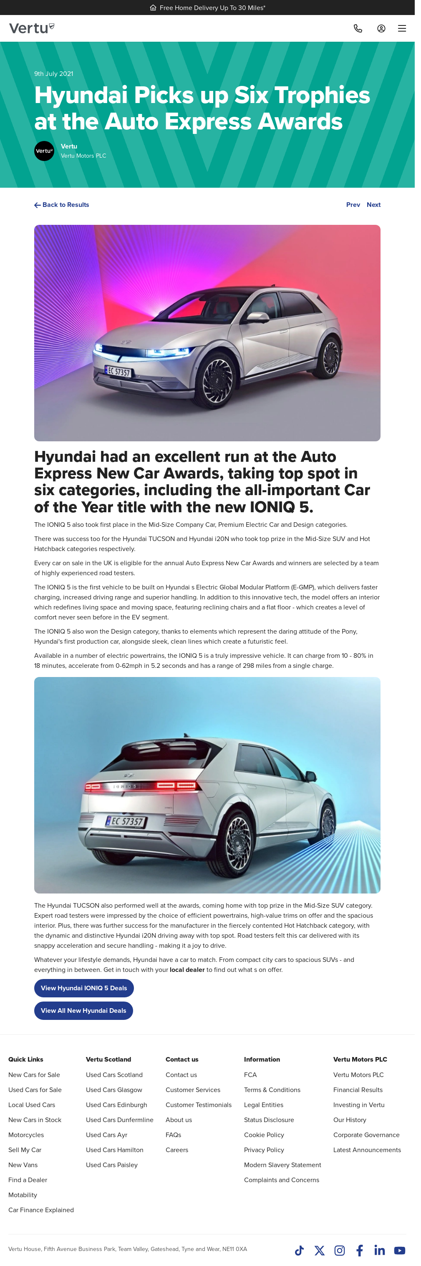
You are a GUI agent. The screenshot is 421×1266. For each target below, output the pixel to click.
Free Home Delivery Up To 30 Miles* (207, 7)
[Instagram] (339, 1251)
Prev (353, 204)
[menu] (399, 28)
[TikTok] (299, 1251)
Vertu (69, 146)
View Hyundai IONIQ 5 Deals (84, 988)
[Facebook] (359, 1251)
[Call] (358, 28)
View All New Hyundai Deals (83, 1010)
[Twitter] (319, 1251)
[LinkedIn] (379, 1251)
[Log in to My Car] (381, 28)
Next (374, 204)
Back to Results (61, 204)
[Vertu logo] (31, 28)
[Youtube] (399, 1251)
